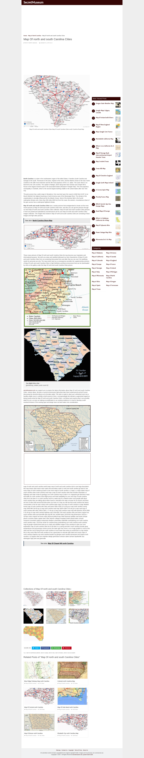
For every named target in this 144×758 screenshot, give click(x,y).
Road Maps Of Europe (103, 211)
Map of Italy (96, 272)
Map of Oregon (111, 281)
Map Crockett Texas (102, 161)
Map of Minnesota (98, 276)
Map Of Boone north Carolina (33, 733)
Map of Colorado (97, 260)
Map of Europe (96, 264)
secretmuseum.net (29, 390)
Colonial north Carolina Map (66, 681)
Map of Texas (96, 289)
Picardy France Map (102, 197)
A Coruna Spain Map (102, 190)
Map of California (97, 257)
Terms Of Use (78, 750)
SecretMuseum (33, 2)
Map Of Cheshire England (104, 176)
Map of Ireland (111, 268)
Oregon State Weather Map (105, 103)
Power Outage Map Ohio (104, 232)
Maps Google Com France (104, 132)
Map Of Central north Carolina (33, 707)
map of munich (59, 652)
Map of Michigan (111, 272)
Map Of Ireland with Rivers (104, 118)
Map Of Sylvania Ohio (103, 225)
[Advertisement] (72, 20)
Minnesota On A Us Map (104, 239)
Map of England (111, 260)
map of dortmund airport (33, 652)
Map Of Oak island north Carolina (68, 707)
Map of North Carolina (31, 42)
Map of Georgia (97, 268)
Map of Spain (96, 285)
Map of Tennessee (112, 285)
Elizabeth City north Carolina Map (68, 733)
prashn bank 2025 (88, 754)
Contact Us (64, 750)
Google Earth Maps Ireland (104, 183)
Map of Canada (111, 257)
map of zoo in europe (69, 652)
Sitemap (58, 750)
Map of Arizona (111, 253)
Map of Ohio (96, 281)
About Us (85, 750)
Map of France (111, 264)
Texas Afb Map (100, 168)
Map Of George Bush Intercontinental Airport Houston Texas (104, 155)
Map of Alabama (97, 253)
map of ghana (44, 652)
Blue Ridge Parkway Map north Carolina (36, 681)
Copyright (71, 750)
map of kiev (52, 652)
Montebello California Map (104, 139)
